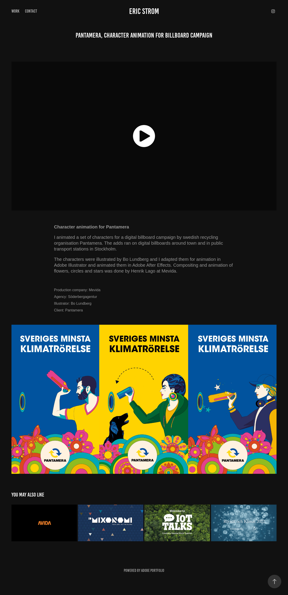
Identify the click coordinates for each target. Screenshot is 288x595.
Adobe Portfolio (152, 570)
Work (15, 11)
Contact (31, 11)
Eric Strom (144, 11)
